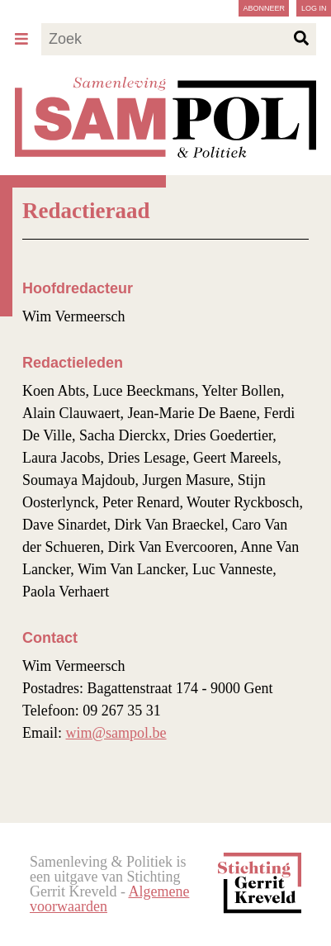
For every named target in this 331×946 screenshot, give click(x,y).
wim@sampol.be (116, 733)
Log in (314, 8)
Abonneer (264, 8)
